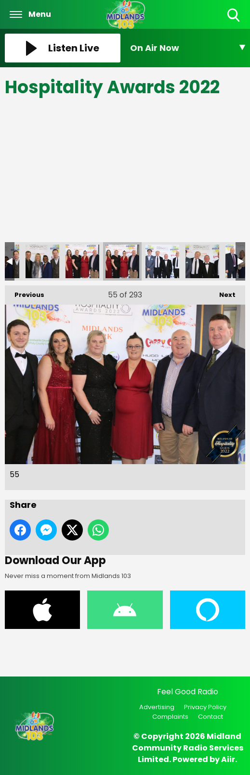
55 (122, 261)
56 (162, 261)
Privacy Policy (205, 707)
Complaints (170, 716)
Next (223, 292)
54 (82, 261)
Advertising (156, 707)
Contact (210, 716)
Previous (24, 292)
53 (42, 261)
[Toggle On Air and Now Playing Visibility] (188, 48)
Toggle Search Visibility (234, 15)
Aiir (228, 759)
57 (202, 261)
